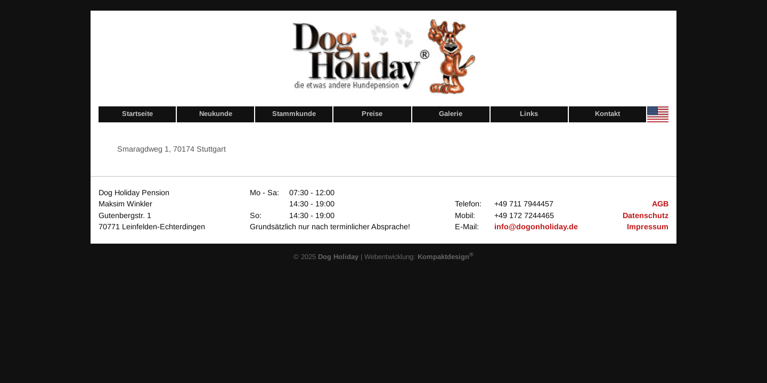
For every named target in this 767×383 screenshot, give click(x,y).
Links (529, 114)
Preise (372, 114)
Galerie (450, 114)
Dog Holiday (338, 257)
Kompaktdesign (446, 257)
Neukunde (215, 114)
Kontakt (607, 114)
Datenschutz (645, 215)
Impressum (647, 226)
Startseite (137, 114)
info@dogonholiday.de (536, 226)
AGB (660, 203)
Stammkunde (294, 114)
